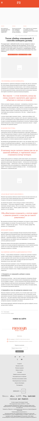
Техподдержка (19, 385)
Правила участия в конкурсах (19, 374)
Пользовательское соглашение (19, 376)
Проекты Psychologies (19, 383)
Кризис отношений (23, 54)
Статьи (16, 35)
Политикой (11, 341)
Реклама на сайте (19, 365)
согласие (12, 339)
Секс (30, 54)
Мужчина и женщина (12, 54)
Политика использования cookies (19, 378)
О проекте (19, 363)
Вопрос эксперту (19, 370)
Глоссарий (19, 372)
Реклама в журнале (19, 368)
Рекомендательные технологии (19, 380)
